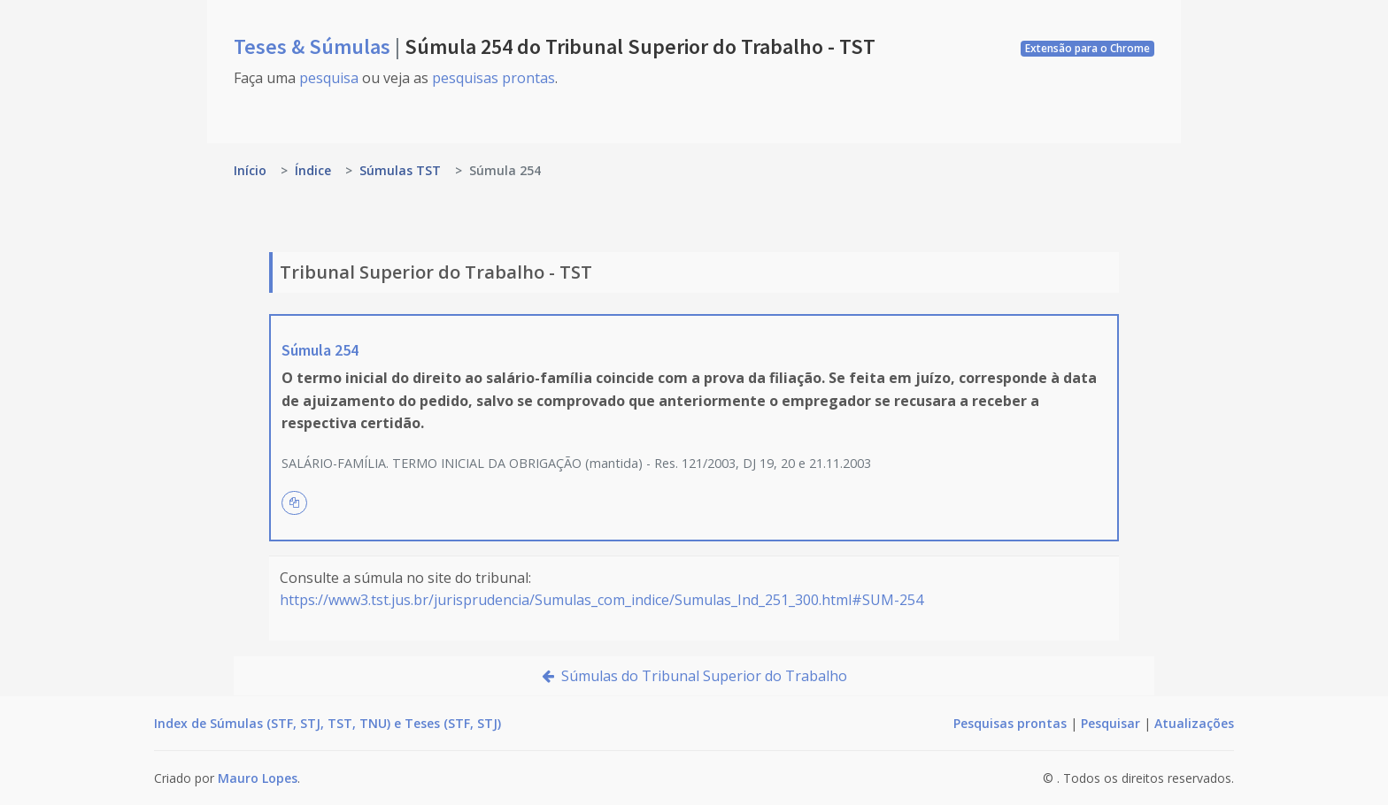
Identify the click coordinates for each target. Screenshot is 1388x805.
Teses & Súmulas (314, 46)
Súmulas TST (400, 170)
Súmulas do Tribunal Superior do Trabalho (694, 676)
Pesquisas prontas (1010, 723)
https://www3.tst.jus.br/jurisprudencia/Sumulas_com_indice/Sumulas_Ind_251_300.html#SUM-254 (601, 600)
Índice (313, 170)
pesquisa (329, 78)
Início (250, 170)
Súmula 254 (320, 350)
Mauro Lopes (257, 778)
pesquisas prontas (493, 78)
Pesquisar (1110, 723)
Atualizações (1194, 723)
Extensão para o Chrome (1087, 48)
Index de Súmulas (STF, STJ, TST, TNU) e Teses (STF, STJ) (327, 723)
